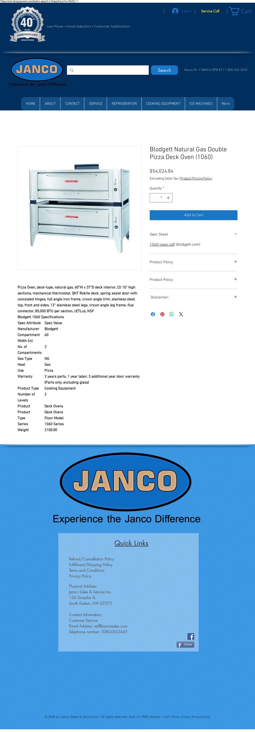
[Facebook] (191, 636)
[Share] (185, 645)
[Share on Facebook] (153, 314)
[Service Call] (210, 11)
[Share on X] (181, 314)
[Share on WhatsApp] (172, 314)
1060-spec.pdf (162, 244)
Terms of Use (180, 717)
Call (167, 717)
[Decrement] (153, 197)
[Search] (164, 70)
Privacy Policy (201, 717)
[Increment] (169, 197)
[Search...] (107, 70)
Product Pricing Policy (196, 179)
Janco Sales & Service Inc (80, 717)
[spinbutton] (161, 197)
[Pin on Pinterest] (162, 314)
